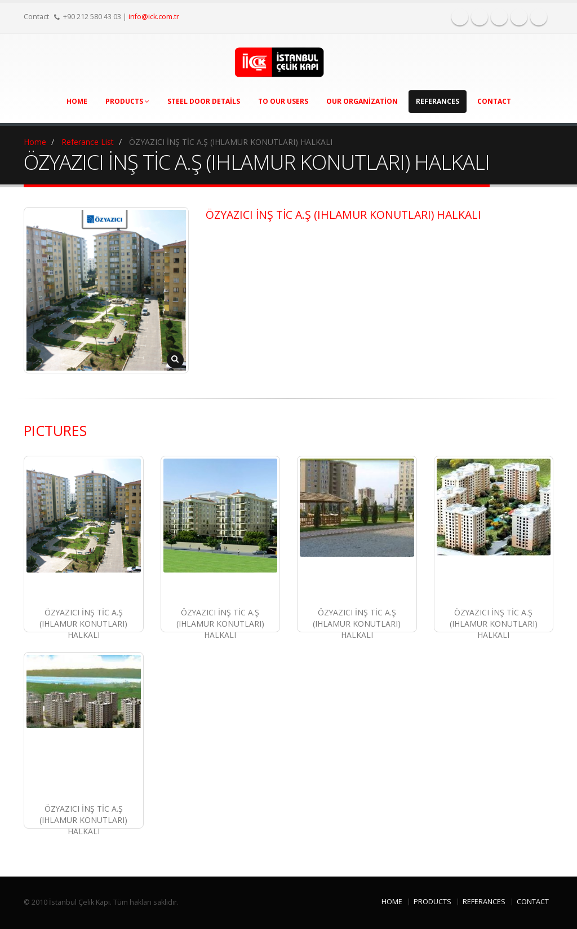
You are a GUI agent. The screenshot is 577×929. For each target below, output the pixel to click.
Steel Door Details (203, 101)
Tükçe (538, 16)
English (519, 16)
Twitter (479, 16)
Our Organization (362, 101)
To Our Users (283, 101)
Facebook (459, 16)
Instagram (499, 16)
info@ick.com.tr (153, 16)
